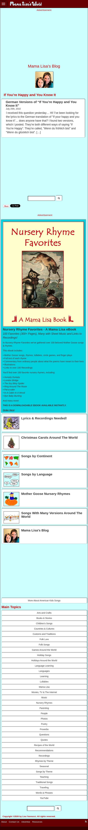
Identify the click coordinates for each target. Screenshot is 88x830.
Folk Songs (44, 644)
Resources (37, 822)
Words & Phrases (44, 793)
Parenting (44, 708)
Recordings (44, 756)
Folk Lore (44, 639)
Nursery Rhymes (44, 703)
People (44, 713)
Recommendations (44, 750)
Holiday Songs (44, 655)
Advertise (25, 822)
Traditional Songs (44, 782)
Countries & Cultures (44, 628)
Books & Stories (44, 618)
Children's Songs (44, 623)
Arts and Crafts (44, 613)
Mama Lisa (44, 687)
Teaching (44, 777)
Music (44, 697)
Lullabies (44, 681)
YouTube (44, 798)
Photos (44, 718)
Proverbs (44, 729)
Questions (44, 734)
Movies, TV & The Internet (44, 692)
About (4, 822)
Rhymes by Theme (44, 761)
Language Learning (44, 666)
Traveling (44, 787)
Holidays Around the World (44, 660)
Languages (44, 671)
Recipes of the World (44, 745)
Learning (44, 676)
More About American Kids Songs (44, 600)
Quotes (44, 740)
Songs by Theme (44, 771)
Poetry (44, 724)
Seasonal (44, 766)
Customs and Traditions (44, 634)
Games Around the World (44, 650)
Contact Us (14, 822)
